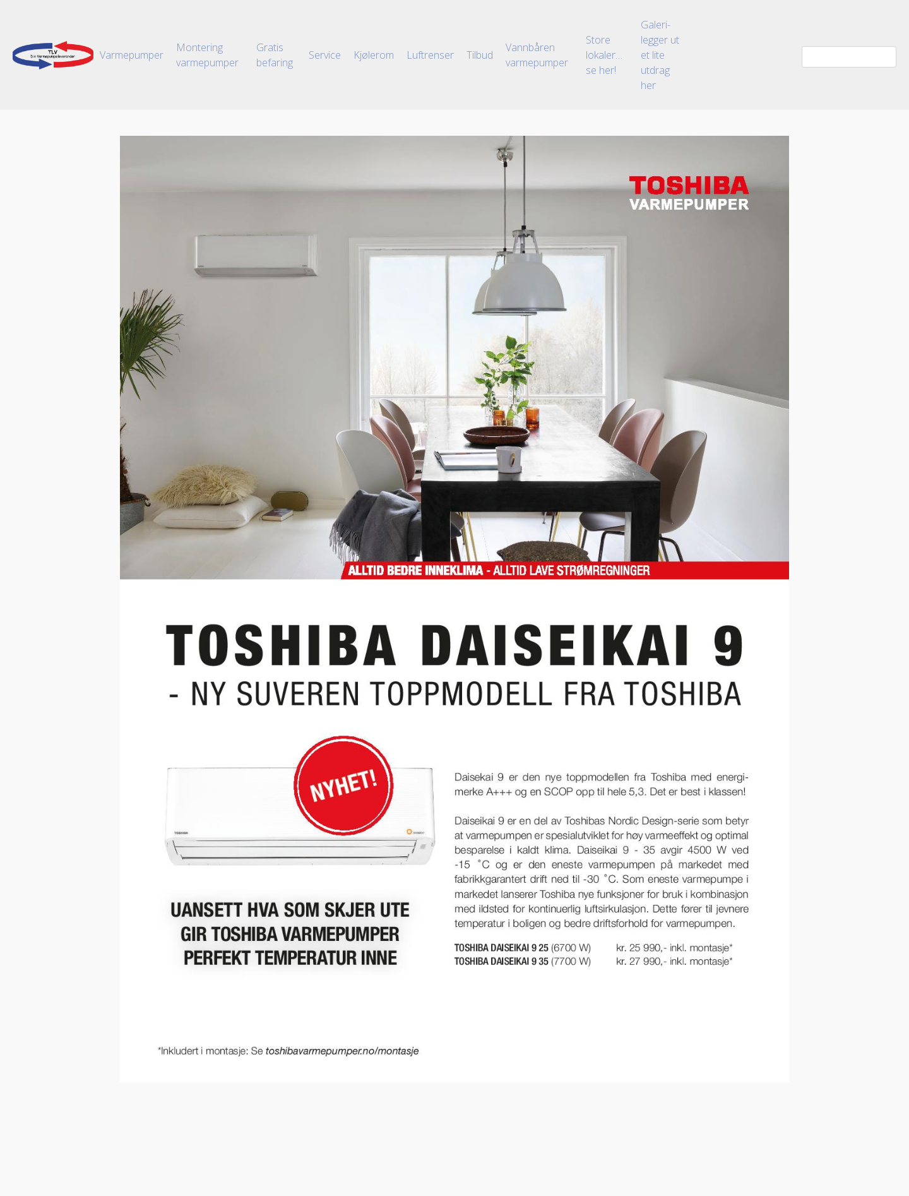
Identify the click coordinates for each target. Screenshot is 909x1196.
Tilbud (479, 55)
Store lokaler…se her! (604, 55)
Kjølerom (374, 55)
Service (325, 55)
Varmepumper (131, 55)
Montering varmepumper (207, 54)
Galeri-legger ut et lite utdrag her (660, 55)
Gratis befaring (274, 54)
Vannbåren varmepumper (537, 54)
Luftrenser (430, 55)
